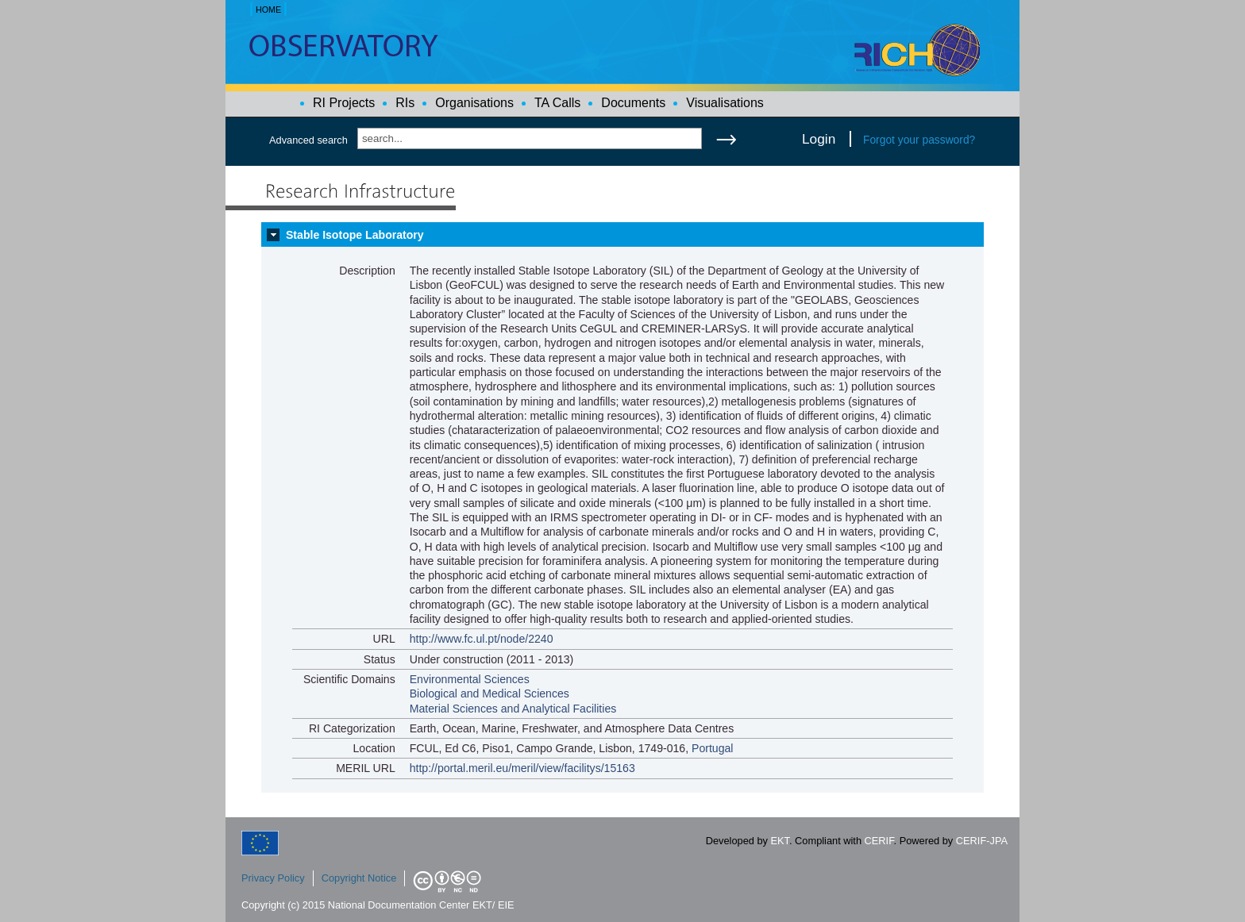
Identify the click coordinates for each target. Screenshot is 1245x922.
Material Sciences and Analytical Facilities (513, 708)
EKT (780, 841)
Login (818, 139)
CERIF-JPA (982, 841)
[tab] (622, 235)
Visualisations (725, 102)
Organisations (474, 102)
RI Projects (344, 102)
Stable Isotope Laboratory (355, 235)
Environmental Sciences (470, 679)
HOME (268, 9)
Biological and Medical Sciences (489, 693)
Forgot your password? (919, 139)
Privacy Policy (273, 878)
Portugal (712, 748)
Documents (633, 102)
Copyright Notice (359, 878)
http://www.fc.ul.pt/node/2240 (481, 638)
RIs (404, 102)
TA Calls (557, 102)
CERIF (879, 841)
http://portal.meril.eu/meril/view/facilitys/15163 (522, 768)
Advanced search (308, 140)
